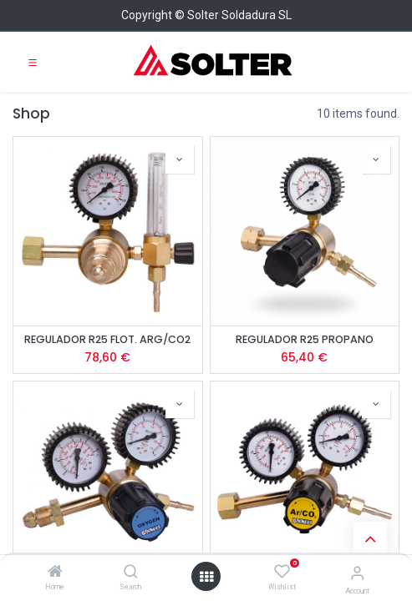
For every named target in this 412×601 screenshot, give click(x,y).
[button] (179, 159)
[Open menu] (206, 577)
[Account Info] (357, 573)
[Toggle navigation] (32, 62)
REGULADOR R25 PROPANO (305, 339)
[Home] (55, 572)
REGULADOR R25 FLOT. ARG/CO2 (107, 339)
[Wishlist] (282, 572)
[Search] (131, 572)
